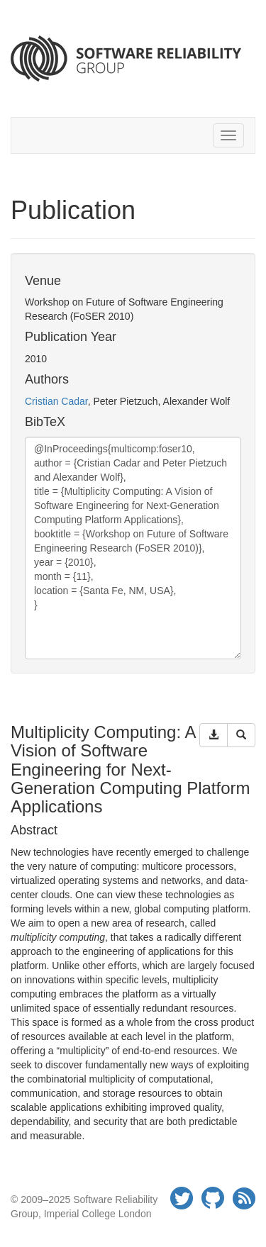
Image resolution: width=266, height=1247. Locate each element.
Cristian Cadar (56, 401)
